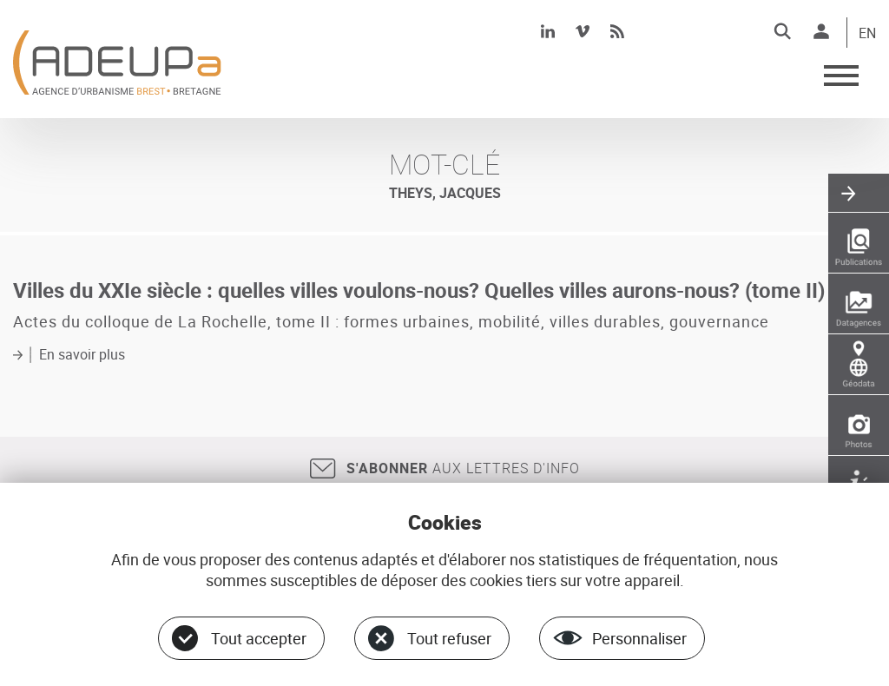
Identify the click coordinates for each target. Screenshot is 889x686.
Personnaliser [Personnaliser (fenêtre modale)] (639, 638)
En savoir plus (82, 354)
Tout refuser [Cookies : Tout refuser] (449, 638)
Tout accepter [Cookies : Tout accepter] (258, 638)
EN (867, 34)
